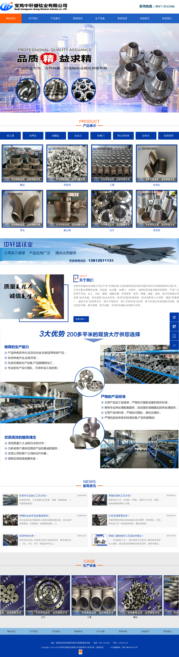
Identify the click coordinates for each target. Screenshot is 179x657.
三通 (90, 617)
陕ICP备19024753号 (130, 647)
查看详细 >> (81, 319)
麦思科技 (99, 647)
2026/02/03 (81, 516)
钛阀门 (100, 135)
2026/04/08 (81, 495)
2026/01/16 (171, 516)
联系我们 (167, 18)
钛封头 (146, 135)
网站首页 (11, 18)
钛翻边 (55, 135)
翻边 (136, 617)
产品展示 (55, 18)
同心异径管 (123, 135)
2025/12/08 (171, 536)
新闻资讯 (78, 18)
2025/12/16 (81, 536)
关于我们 (33, 18)
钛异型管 (168, 135)
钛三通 (10, 135)
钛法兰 (78, 135)
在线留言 (144, 18)
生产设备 (100, 18)
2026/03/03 (171, 495)
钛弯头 (33, 135)
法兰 (44, 617)
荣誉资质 (122, 18)
